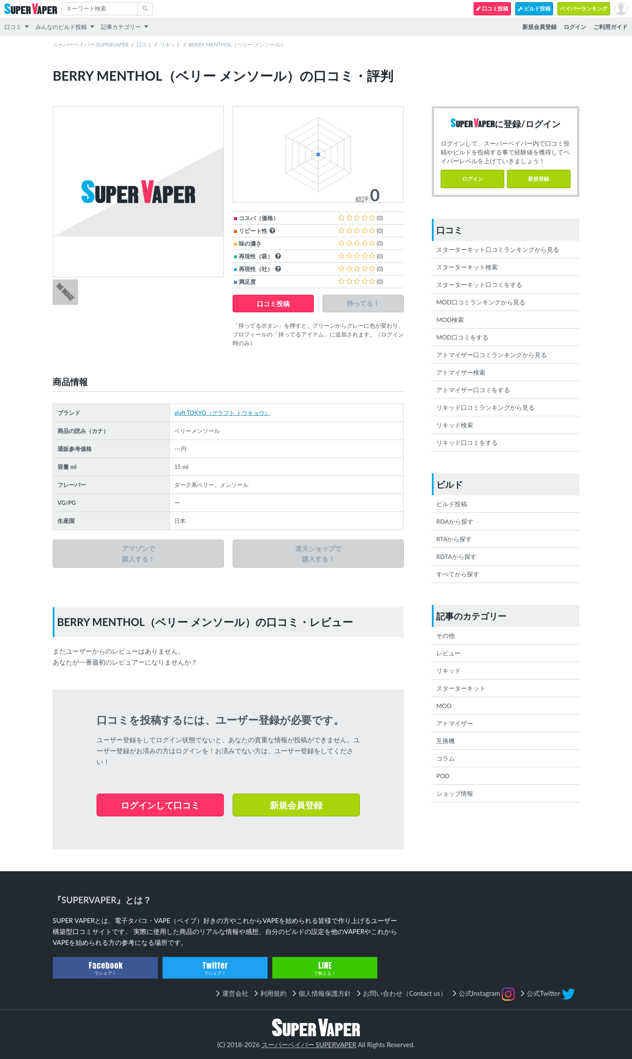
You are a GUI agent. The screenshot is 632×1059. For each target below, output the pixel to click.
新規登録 (538, 178)
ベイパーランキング (583, 8)
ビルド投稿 (534, 8)
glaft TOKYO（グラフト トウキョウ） (222, 412)
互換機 (445, 740)
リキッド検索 (454, 425)
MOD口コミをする (462, 337)
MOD (444, 705)
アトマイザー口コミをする (473, 390)
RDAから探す (455, 521)
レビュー (448, 653)
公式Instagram (487, 994)
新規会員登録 (296, 805)
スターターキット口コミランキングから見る (497, 249)
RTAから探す (454, 539)
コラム (445, 758)
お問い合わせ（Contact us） (405, 993)
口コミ (13, 26)
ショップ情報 (454, 793)
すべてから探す (457, 574)
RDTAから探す (456, 556)
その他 (445, 635)
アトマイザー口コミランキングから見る (491, 354)
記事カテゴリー (121, 26)
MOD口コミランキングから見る (480, 302)
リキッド (170, 44)
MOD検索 (450, 319)
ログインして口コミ (160, 805)
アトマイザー (454, 723)
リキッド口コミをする (467, 442)
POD (442, 776)
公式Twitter (551, 994)
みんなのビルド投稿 (61, 26)
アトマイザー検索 (460, 372)
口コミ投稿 (492, 8)
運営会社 (235, 993)
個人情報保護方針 (324, 993)
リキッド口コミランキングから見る (485, 407)
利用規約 (273, 993)
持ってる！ (363, 303)
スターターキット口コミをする (479, 284)
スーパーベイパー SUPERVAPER (91, 44)
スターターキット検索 (467, 267)
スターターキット (460, 688)
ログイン (472, 178)
